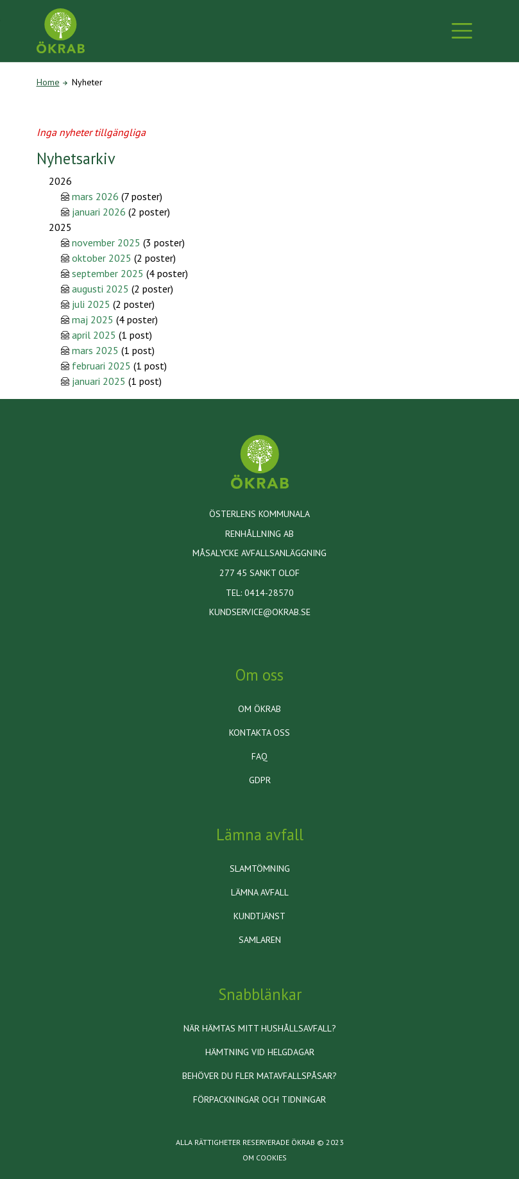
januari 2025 (99, 381)
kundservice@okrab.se (260, 612)
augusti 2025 (100, 288)
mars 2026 (95, 196)
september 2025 (108, 273)
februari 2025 (101, 365)
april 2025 (94, 334)
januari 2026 (99, 211)
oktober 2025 (102, 257)
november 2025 (106, 242)
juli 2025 (91, 304)
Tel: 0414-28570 (260, 592)
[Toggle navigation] (462, 31)
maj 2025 (93, 319)
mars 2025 (95, 350)
